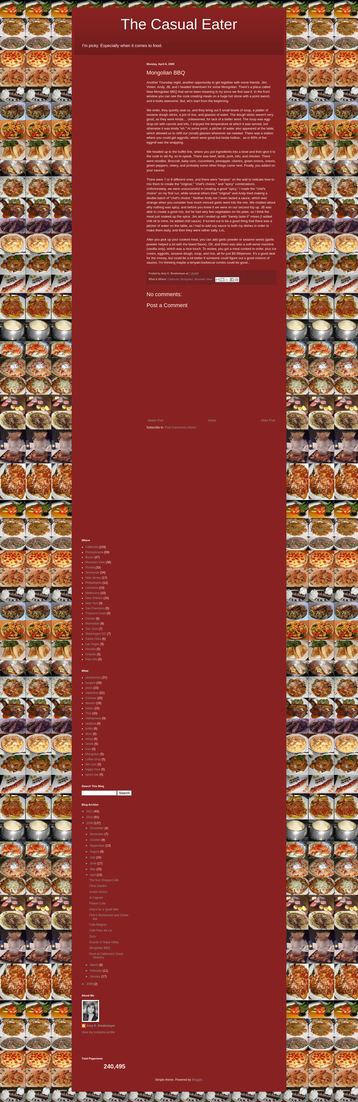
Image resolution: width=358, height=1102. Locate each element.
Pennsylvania (94, 552)
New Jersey (93, 578)
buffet (89, 728)
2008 (90, 984)
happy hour (92, 769)
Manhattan (92, 623)
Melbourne (92, 593)
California (173, 279)
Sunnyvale (92, 572)
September (97, 845)
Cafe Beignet (97, 924)
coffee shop (93, 759)
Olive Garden (98, 886)
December (97, 828)
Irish (88, 749)
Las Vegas (92, 644)
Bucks (89, 557)
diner (88, 734)
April (93, 875)
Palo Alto (91, 659)
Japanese (91, 693)
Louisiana (91, 588)
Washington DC (95, 634)
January (95, 976)
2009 (90, 823)
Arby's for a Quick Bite (104, 909)
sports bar (92, 774)
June (93, 863)
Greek (89, 744)
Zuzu (92, 936)
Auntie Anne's (98, 892)
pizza (88, 688)
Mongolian (186, 279)
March (94, 965)
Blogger (197, 1079)
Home (212, 420)
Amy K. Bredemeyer (101, 1025)
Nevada (90, 649)
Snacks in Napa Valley (104, 942)
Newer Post (155, 420)
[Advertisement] (97, 138)
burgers (90, 683)
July (93, 857)
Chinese (90, 698)
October (95, 840)
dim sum (91, 764)
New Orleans (94, 598)
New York (91, 603)
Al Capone (96, 897)
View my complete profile (98, 1032)
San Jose (91, 629)
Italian (89, 708)
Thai (88, 713)
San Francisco (95, 608)
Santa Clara (93, 639)
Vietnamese (93, 718)
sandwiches (93, 677)
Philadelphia (93, 583)
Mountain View (203, 279)
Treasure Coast (95, 613)
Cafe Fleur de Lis (100, 930)
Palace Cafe (97, 903)
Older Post (268, 420)
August (95, 851)
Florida (90, 567)
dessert (90, 703)
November (97, 834)
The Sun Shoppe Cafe (104, 880)
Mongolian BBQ (99, 948)
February (96, 970)
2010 (90, 817)
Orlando (90, 654)
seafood (90, 723)
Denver (90, 618)
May (93, 869)
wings (89, 739)
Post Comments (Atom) (180, 427)
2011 (90, 811)
